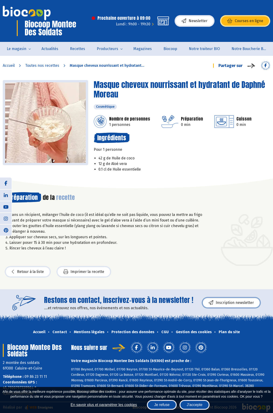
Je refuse (161, 405)
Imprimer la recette (83, 271)
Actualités (49, 49)
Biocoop (170, 49)
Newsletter (194, 21)
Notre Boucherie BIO (249, 49)
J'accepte (194, 405)
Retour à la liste (28, 271)
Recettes (77, 49)
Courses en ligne (245, 21)
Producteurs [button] (107, 49)
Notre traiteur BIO (204, 49)
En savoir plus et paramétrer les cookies (104, 405)
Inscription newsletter (231, 302)
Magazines (142, 49)
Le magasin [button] (16, 49)
